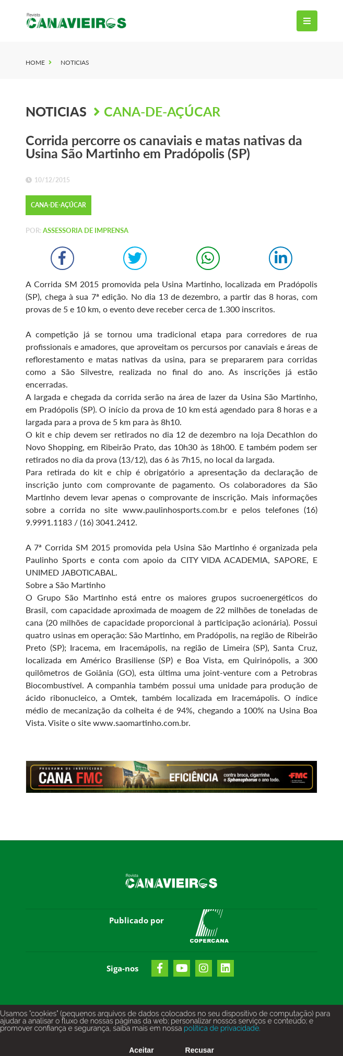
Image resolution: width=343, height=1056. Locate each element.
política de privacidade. (221, 1031)
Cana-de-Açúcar (162, 111)
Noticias (75, 62)
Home (35, 62)
